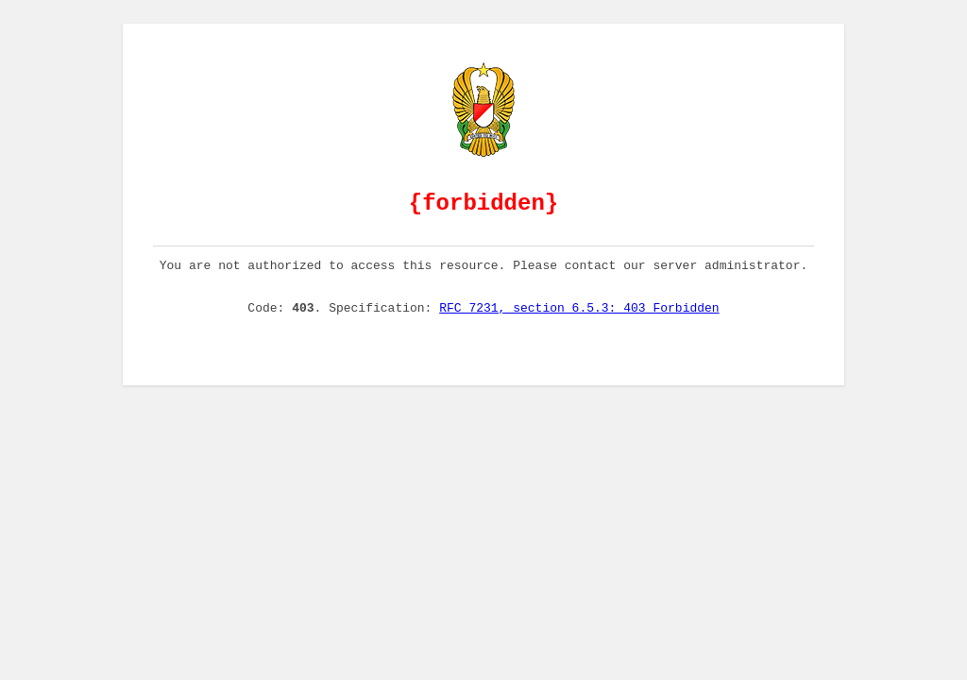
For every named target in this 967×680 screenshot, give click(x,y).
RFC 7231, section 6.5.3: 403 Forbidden (579, 323)
